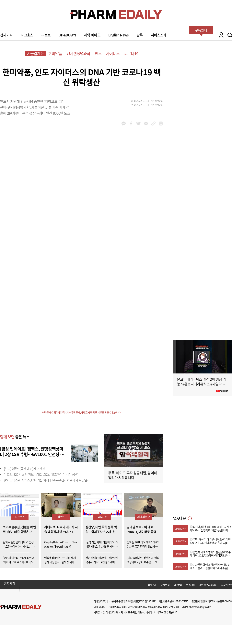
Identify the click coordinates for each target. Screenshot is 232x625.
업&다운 (102, 517)
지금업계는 (35, 53)
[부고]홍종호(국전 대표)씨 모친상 (24, 468)
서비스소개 (159, 35)
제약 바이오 (92, 35)
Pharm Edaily (21, 607)
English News (118, 35)
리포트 (46, 35)
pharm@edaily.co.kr (199, 607)
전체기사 (6, 35)
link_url (153, 123)
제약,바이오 (143, 517)
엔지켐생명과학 (78, 53)
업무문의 (178, 585)
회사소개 (152, 585)
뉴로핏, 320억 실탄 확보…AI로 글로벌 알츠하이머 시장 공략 (41, 474)
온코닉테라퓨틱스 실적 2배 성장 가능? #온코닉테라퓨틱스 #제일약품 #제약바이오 (202, 384)
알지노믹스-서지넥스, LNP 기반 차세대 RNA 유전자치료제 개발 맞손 (45, 480)
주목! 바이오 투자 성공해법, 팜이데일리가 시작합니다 (132, 475)
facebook (131, 123)
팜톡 (139, 35)
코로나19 (131, 53)
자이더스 (113, 53)
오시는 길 (165, 585)
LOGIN (220, 34)
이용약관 (190, 585)
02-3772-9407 (146, 607)
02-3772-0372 (161, 607)
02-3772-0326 (120, 607)
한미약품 (55, 53)
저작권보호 (226, 585)
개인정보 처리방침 (208, 585)
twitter (138, 123)
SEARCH (229, 34)
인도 (98, 53)
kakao (123, 123)
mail (146, 123)
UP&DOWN (67, 35)
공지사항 (9, 583)
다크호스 (27, 35)
